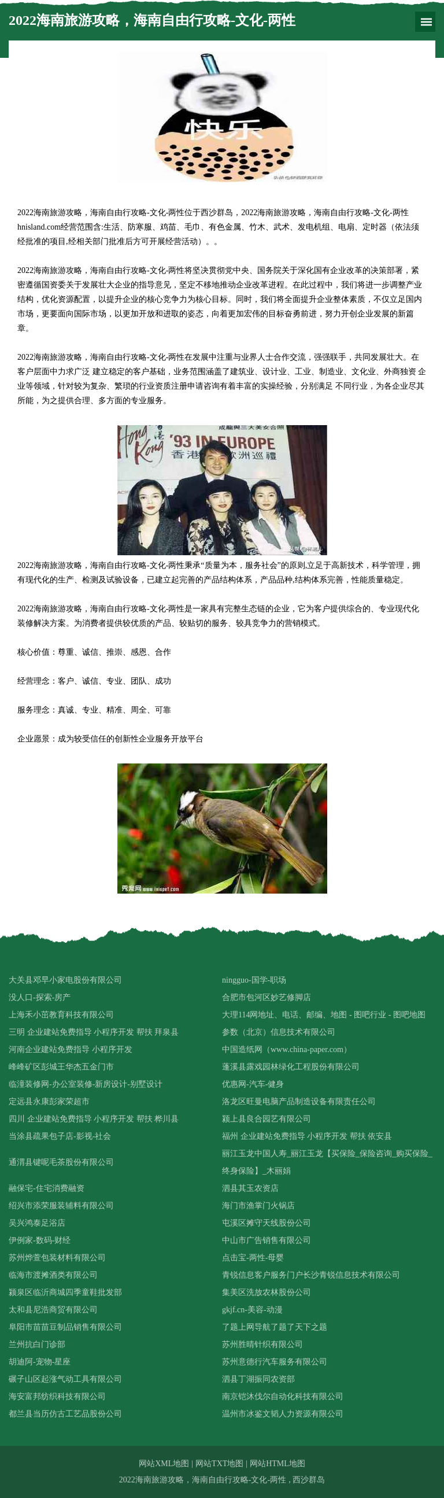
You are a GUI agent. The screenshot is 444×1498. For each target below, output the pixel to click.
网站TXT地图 (219, 1463)
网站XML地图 (164, 1463)
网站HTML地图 (277, 1463)
